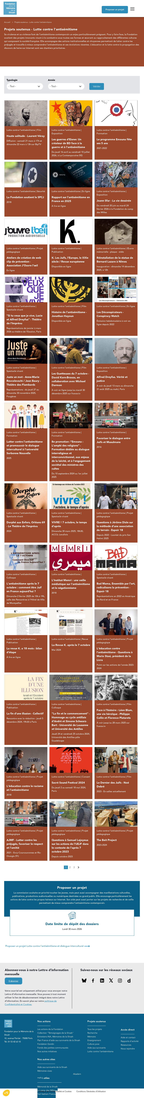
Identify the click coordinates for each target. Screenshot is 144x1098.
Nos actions (43, 1021)
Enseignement (94, 1040)
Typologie (12, 80)
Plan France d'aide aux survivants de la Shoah (58, 1040)
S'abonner (13, 981)
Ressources (126, 1045)
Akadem (77, 1074)
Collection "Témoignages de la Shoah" (55, 1033)
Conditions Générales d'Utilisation (91, 1091)
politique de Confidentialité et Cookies (31, 1002)
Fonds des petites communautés (52, 1047)
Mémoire (91, 1036)
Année (51, 80)
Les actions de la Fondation (50, 1029)
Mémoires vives (44, 1070)
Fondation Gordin (45, 1044)
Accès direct (127, 1030)
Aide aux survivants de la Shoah (52, 1067)
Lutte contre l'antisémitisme (100, 1051)
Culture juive (93, 1044)
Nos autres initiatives (47, 1051)
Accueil (7, 22)
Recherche (92, 1033)
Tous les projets (94, 1029)
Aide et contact (128, 1037)
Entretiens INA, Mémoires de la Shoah (55, 1036)
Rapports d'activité (129, 1041)
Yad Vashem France (46, 1094)
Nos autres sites (46, 1059)
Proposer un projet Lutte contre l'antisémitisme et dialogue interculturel (47, 946)
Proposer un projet (115, 9)
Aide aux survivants (96, 1047)
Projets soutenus (96, 1021)
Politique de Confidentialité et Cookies (55, 1091)
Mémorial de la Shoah (47, 1086)
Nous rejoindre (128, 1048)
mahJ (39, 1077)
